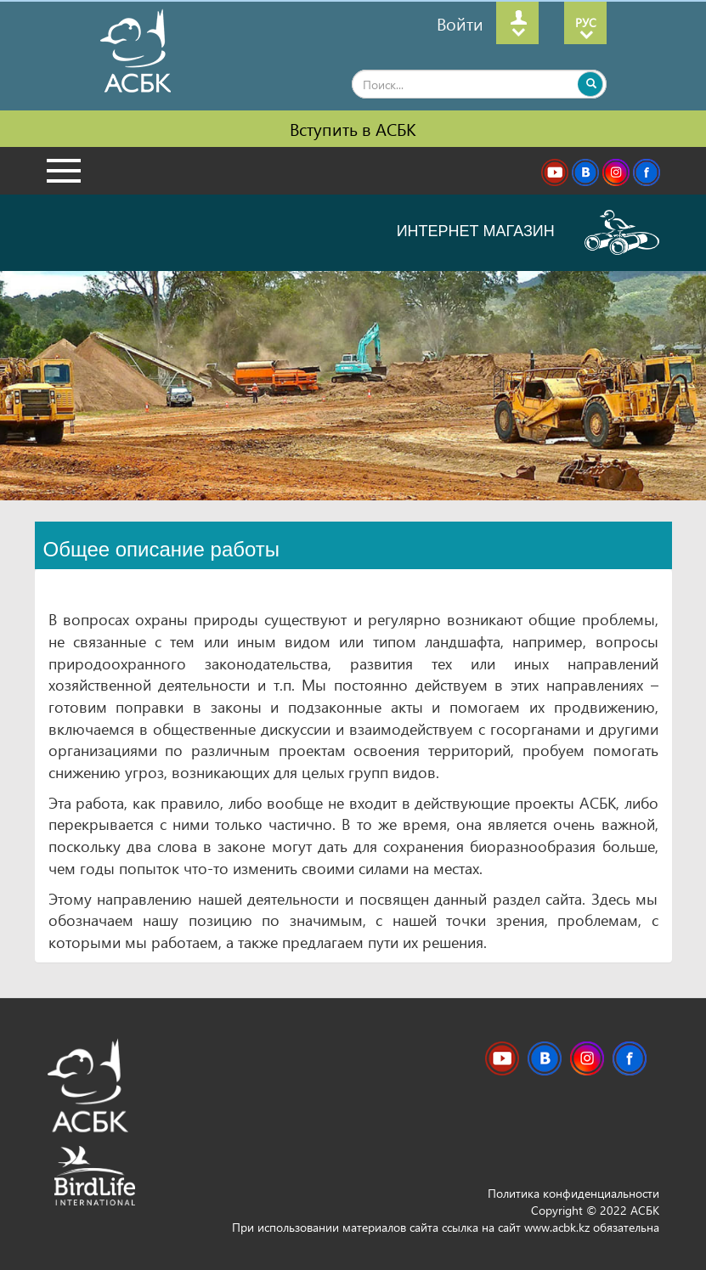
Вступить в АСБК (353, 128)
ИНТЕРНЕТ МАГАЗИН (528, 232)
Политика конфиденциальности (573, 1193)
